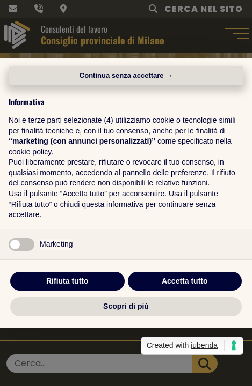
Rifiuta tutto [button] (67, 281)
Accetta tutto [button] (185, 281)
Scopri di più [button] (126, 306)
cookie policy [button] (30, 151)
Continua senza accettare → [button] (126, 75)
